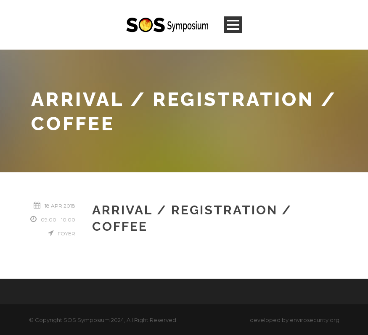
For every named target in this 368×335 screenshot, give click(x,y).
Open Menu (233, 24)
